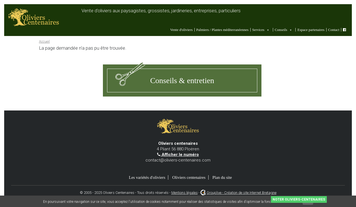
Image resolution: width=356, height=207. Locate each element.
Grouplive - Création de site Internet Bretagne (241, 193)
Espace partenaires (310, 30)
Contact (333, 30)
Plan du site (222, 177)
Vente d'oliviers (181, 30)
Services (260, 30)
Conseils (283, 30)
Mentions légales (184, 193)
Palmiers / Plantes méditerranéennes (222, 30)
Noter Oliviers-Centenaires (299, 199)
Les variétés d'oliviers (147, 177)
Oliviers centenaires (189, 177)
